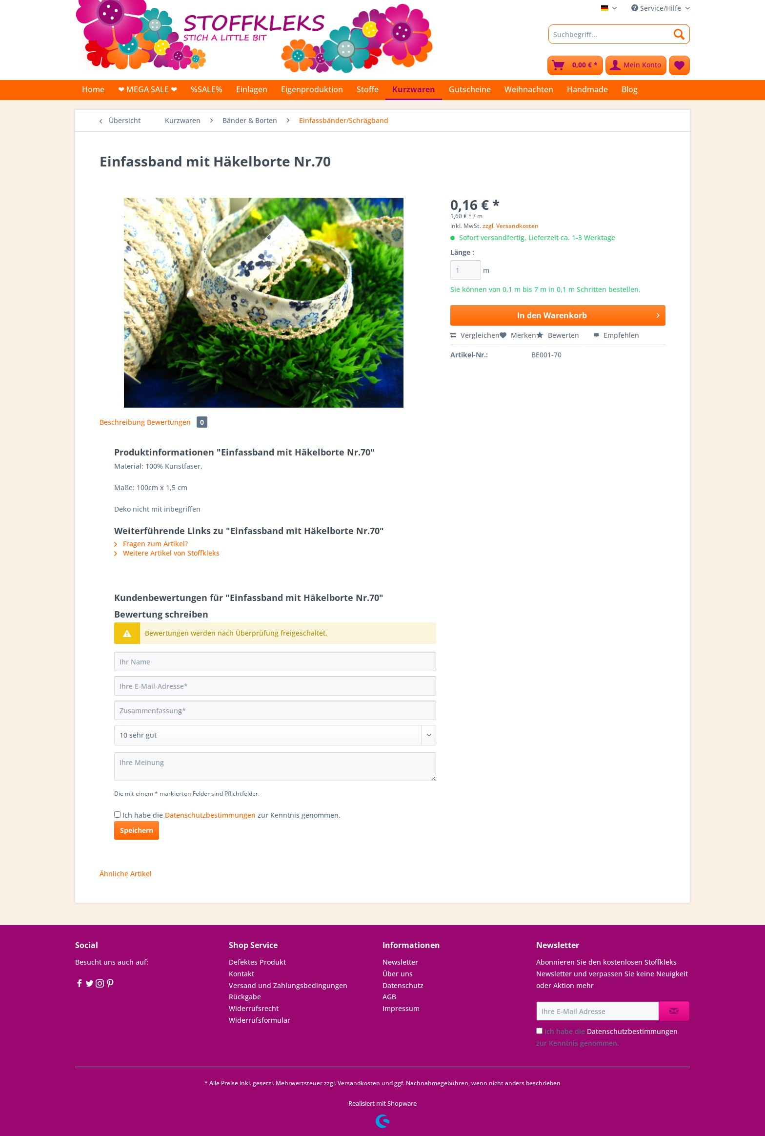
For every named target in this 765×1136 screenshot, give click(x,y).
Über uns (397, 973)
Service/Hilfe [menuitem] (657, 8)
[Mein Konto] (635, 65)
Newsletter (400, 962)
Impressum (401, 1008)
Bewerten (558, 335)
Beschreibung (122, 422)
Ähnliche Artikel (126, 873)
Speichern (136, 830)
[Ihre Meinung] (275, 766)
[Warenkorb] (575, 65)
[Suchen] (679, 34)
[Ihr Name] (275, 661)
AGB (389, 996)
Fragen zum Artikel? (151, 543)
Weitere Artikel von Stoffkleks (167, 553)
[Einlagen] (251, 89)
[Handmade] (587, 89)
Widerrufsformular (259, 1020)
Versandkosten (359, 1083)
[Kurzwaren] (413, 90)
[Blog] (629, 89)
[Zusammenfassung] (275, 710)
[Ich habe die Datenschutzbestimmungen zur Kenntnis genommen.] (117, 814)
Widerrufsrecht (254, 1008)
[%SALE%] (206, 89)
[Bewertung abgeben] (275, 735)
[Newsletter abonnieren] (674, 1011)
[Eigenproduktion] (312, 89)
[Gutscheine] (470, 89)
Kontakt (241, 973)
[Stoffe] (367, 89)
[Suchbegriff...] (619, 34)
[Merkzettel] (679, 65)
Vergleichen (475, 335)
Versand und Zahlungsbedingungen (288, 985)
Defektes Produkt (257, 962)
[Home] (93, 89)
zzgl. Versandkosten (511, 226)
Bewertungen (177, 422)
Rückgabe (245, 996)
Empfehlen (616, 335)
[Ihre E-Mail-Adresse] (275, 686)
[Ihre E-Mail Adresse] (597, 1011)
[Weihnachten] (529, 89)
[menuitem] (619, 38)
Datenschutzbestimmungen (210, 815)
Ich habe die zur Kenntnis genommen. (231, 815)
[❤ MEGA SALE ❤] (147, 89)
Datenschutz (402, 985)
